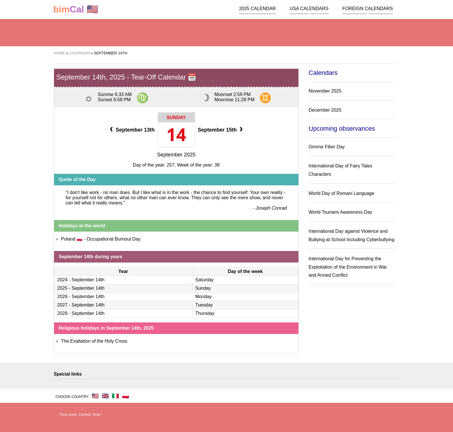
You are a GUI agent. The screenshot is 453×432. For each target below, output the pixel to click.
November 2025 (325, 90)
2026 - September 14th (81, 296)
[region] (226, 31)
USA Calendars (309, 8)
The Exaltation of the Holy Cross (94, 341)
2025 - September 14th (81, 288)
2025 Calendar (257, 8)
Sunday (176, 117)
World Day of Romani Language (341, 193)
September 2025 (176, 155)
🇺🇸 (75, 9)
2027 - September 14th (81, 304)
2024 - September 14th (81, 279)
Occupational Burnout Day (113, 239)
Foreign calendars (367, 8)
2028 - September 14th (81, 313)
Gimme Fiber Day (327, 146)
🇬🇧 (105, 396)
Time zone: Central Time (79, 414)
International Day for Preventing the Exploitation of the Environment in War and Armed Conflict (348, 267)
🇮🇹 (115, 396)
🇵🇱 (125, 396)
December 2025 (325, 110)
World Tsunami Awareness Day (340, 212)
